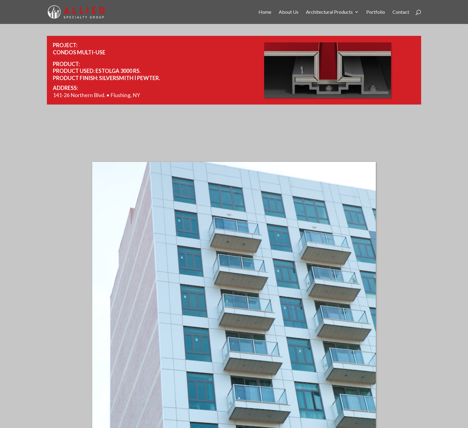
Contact (400, 12)
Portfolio (375, 12)
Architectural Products (329, 12)
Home (264, 12)
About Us (288, 12)
